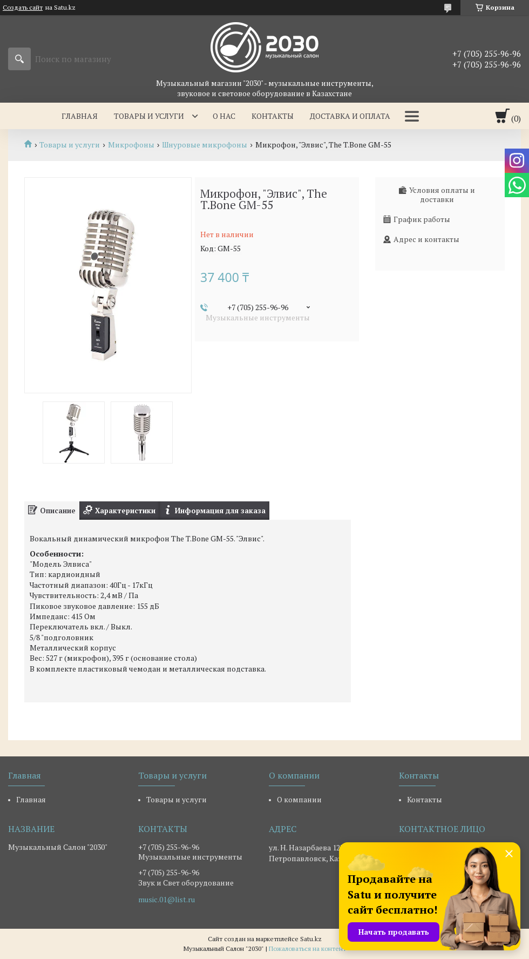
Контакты (273, 116)
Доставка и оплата (350, 116)
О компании (299, 799)
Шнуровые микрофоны (204, 145)
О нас (224, 116)
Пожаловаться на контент (307, 948)
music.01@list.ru (166, 899)
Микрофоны (131, 145)
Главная (80, 116)
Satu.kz (311, 939)
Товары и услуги (149, 116)
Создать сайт (23, 7)
